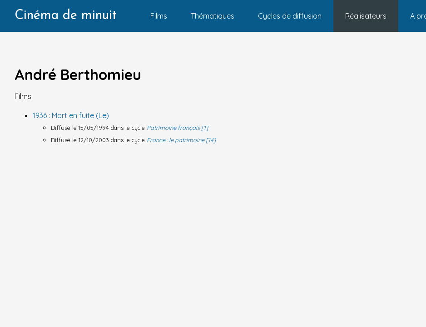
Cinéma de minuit (66, 15)
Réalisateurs (365, 15)
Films (158, 15)
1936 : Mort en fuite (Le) (71, 115)
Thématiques (212, 15)
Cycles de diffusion (290, 15)
